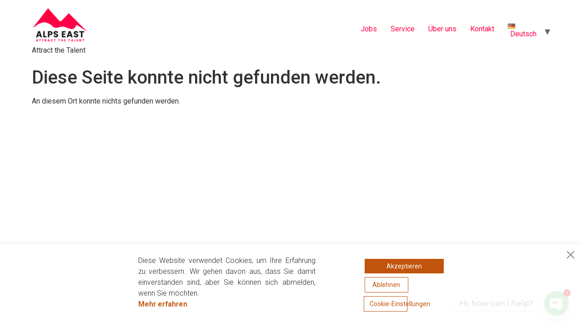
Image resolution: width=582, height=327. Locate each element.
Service (403, 29)
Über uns (442, 29)
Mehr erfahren (162, 304)
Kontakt (482, 29)
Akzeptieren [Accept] (404, 266)
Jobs (369, 29)
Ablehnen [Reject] (386, 284)
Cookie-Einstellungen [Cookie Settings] (388, 303)
